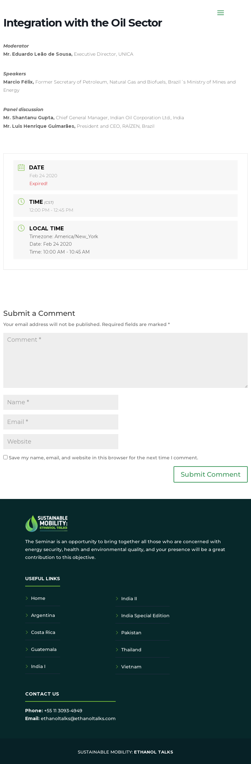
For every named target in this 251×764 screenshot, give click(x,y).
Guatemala (44, 649)
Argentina (43, 615)
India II (129, 599)
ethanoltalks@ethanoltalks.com (78, 718)
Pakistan (131, 633)
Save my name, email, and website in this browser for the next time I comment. (103, 458)
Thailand (131, 650)
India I (38, 666)
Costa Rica (43, 632)
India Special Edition (145, 616)
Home (38, 598)
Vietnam (131, 667)
